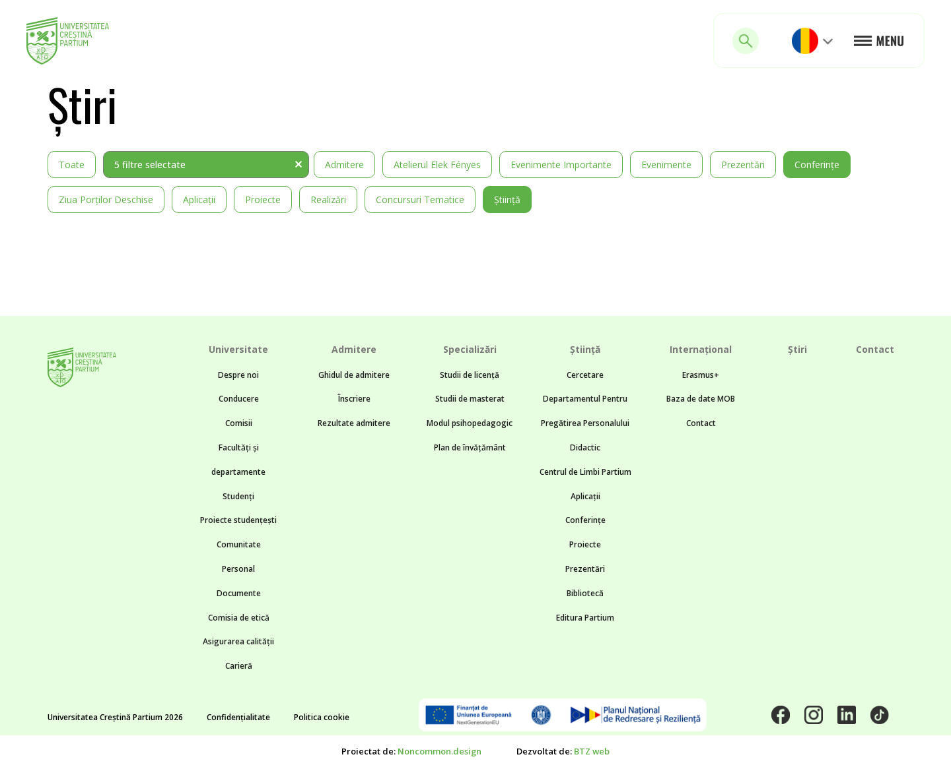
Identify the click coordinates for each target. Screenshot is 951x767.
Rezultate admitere (354, 423)
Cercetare (585, 375)
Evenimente (666, 164)
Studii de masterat (470, 398)
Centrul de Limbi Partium (585, 471)
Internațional (701, 349)
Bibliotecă (585, 593)
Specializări (470, 349)
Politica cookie (321, 717)
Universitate (238, 349)
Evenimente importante (561, 164)
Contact (701, 423)
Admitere (344, 164)
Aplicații (199, 199)
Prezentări (743, 164)
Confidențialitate (238, 717)
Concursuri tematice (420, 199)
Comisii (238, 423)
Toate (72, 164)
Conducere (239, 398)
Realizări (328, 199)
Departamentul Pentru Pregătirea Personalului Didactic (585, 423)
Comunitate (239, 544)
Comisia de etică (238, 617)
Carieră (238, 665)
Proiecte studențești (238, 520)
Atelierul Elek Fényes (437, 164)
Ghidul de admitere (354, 375)
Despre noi (238, 375)
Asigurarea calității (238, 641)
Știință (507, 199)
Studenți (238, 496)
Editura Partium (585, 617)
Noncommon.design (439, 751)
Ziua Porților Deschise (106, 199)
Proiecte (263, 199)
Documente (239, 593)
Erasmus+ (700, 375)
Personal (238, 568)
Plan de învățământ (470, 447)
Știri (797, 349)
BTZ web (592, 751)
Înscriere (354, 398)
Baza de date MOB (700, 398)
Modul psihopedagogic (469, 423)
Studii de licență (469, 375)
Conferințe (816, 164)
